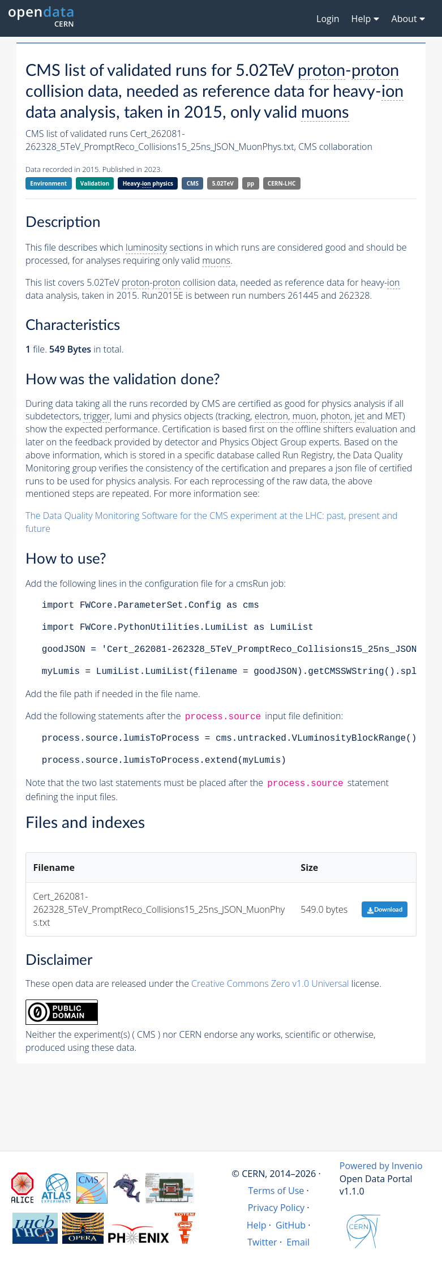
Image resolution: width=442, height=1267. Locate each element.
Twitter (262, 1242)
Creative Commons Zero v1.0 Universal (270, 983)
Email (298, 1242)
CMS (193, 183)
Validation (94, 183)
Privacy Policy (276, 1207)
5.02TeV (223, 183)
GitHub (291, 1225)
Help (257, 1225)
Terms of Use (276, 1190)
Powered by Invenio (381, 1165)
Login (328, 18)
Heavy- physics (148, 183)
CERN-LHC (282, 183)
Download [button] (384, 910)
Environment (48, 183)
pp (251, 183)
